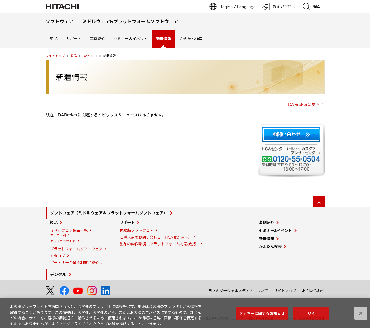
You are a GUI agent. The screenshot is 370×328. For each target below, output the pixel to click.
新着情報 (266, 238)
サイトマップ (285, 290)
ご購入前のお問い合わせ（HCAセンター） (156, 237)
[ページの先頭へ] (319, 201)
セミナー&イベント (275, 230)
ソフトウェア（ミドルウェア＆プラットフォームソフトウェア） (108, 213)
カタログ (57, 255)
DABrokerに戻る (304, 104)
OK (311, 315)
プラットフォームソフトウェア (76, 249)
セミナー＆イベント (130, 38)
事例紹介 (97, 38)
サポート (73, 38)
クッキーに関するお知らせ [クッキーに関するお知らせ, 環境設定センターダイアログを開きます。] (262, 315)
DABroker (90, 56)
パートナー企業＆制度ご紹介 (74, 262)
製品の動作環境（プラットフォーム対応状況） (159, 244)
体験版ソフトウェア (136, 230)
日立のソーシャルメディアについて (238, 290)
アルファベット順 (62, 241)
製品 (54, 38)
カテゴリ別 (58, 235)
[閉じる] (360, 315)
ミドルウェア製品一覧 (69, 230)
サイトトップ (55, 56)
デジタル (58, 274)
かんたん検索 (191, 38)
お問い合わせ (313, 290)
